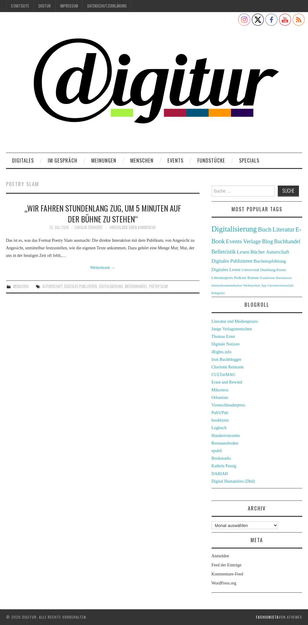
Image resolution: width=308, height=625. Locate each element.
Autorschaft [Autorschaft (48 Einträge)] (277, 252)
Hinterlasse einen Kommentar (133, 227)
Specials (249, 160)
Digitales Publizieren (80, 286)
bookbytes (220, 420)
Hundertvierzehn (226, 435)
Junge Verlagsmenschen (232, 329)
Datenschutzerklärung (107, 6)
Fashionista (267, 617)
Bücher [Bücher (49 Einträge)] (258, 252)
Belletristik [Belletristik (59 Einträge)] (224, 252)
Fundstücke (211, 160)
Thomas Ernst (223, 336)
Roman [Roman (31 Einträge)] (252, 278)
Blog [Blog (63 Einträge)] (267, 241)
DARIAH (220, 473)
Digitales (23, 160)
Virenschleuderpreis (228, 405)
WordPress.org (224, 583)
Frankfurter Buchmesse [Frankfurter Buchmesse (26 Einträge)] (276, 278)
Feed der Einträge (227, 565)
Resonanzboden (225, 443)
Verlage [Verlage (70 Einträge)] (252, 241)
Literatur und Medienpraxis (235, 321)
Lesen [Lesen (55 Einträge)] (243, 252)
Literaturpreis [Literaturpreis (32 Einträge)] (222, 277)
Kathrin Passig (224, 466)
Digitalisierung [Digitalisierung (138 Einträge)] (234, 229)
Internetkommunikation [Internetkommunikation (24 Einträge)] (227, 285)
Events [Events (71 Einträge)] (234, 241)
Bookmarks (221, 458)
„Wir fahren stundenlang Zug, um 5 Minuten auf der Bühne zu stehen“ (102, 213)
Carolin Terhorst (88, 227)
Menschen (142, 160)
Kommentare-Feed (227, 574)
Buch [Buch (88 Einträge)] (264, 229)
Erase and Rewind (227, 382)
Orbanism (220, 397)
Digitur (44, 6)
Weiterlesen (102, 267)
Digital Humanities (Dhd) (233, 481)
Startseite (20, 6)
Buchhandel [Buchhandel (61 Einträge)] (287, 241)
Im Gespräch (62, 160)
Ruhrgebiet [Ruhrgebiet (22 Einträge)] (218, 293)
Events (175, 160)
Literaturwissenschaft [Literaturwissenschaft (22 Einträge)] (280, 285)
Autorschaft (52, 286)
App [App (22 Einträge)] (263, 285)
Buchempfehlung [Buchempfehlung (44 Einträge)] (270, 261)
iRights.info (222, 352)
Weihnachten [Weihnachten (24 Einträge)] (251, 285)
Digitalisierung (111, 286)
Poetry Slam (158, 286)
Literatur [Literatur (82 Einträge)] (284, 229)
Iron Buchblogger (227, 359)
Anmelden (220, 556)
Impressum (69, 6)
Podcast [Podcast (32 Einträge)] (240, 277)
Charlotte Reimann (228, 367)
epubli (217, 451)
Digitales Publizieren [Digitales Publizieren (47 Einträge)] (232, 261)
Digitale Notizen (226, 344)
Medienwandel (136, 286)
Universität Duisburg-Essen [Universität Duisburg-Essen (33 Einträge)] (264, 269)
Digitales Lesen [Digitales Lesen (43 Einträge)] (226, 269)
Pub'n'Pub (220, 412)
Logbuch (219, 428)
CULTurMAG (223, 374)
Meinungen (103, 160)
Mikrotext (220, 390)
